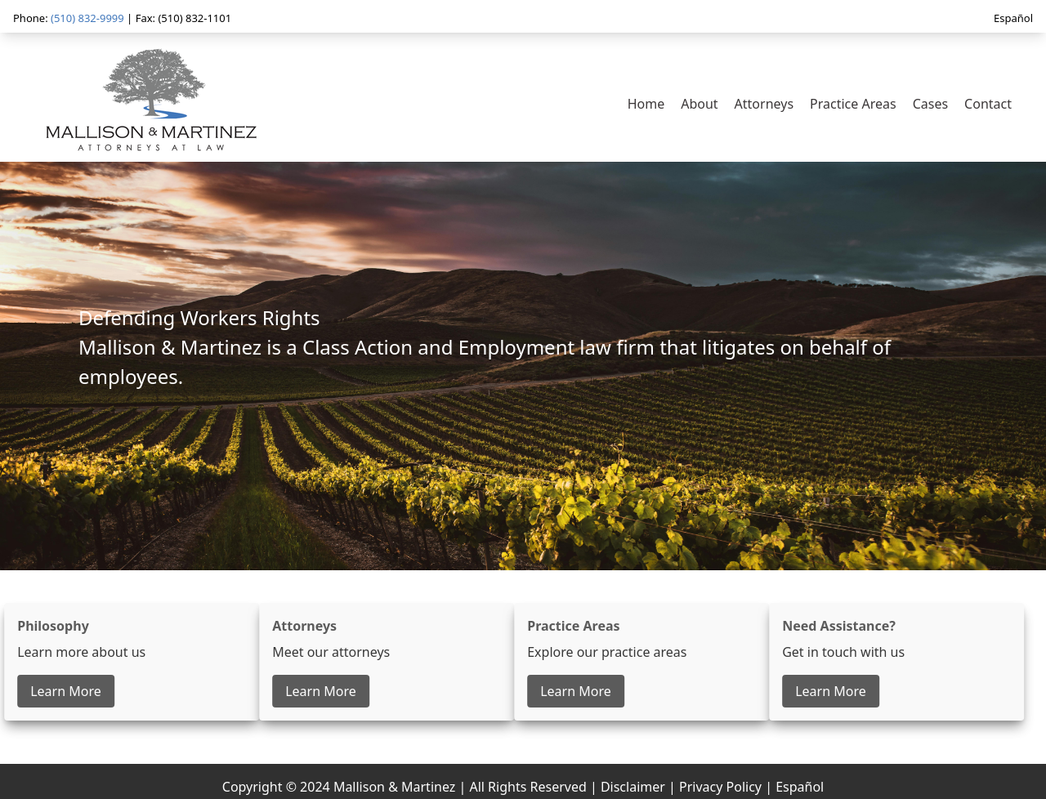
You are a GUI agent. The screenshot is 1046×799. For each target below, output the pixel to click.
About (699, 104)
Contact (988, 104)
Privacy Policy (720, 787)
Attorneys (764, 104)
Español (1013, 18)
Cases (930, 104)
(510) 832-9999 (87, 18)
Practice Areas (853, 104)
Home (646, 104)
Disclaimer (633, 787)
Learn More (63, 691)
